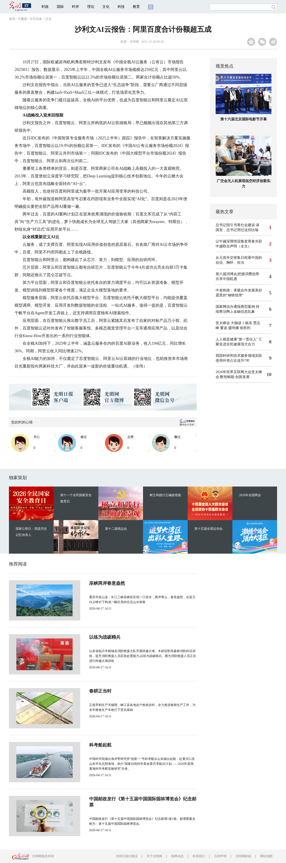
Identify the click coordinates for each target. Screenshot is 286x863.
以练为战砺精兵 (89, 637)
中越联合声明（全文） (233, 246)
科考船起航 (85, 744)
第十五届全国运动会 (208, 528)
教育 (136, 7)
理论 (90, 7)
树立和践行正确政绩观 (165, 495)
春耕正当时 (85, 691)
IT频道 (22, 19)
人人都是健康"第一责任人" (237, 339)
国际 (60, 7)
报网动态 (177, 856)
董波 (223, 328)
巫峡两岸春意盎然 (92, 583)
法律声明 (220, 856)
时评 (75, 7)
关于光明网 (154, 856)
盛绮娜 (233, 328)
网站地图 (266, 856)
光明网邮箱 (243, 856)
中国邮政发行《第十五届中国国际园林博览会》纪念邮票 (130, 798)
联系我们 (199, 856)
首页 (12, 19)
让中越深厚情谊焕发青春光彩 (239, 241)
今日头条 (35, 19)
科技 (121, 7)
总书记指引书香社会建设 (235, 225)
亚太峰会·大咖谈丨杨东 (234, 323)
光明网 (134, 41)
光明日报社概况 (127, 856)
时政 (45, 7)
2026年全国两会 (250, 495)
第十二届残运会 (116, 528)
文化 (105, 7)
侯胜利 (245, 328)
